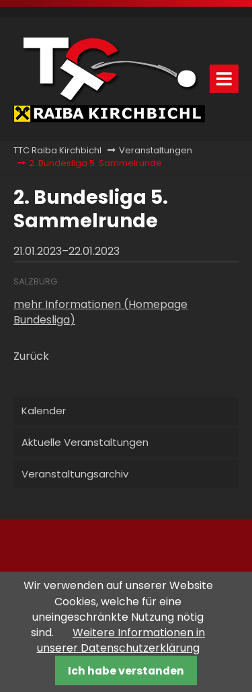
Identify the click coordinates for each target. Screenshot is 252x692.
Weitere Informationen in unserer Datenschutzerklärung (121, 640)
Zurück (31, 356)
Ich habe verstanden (126, 671)
